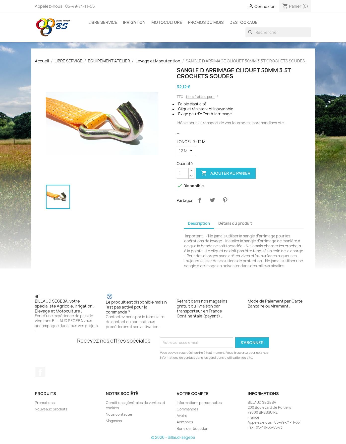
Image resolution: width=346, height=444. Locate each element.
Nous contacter (119, 414)
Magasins (114, 420)
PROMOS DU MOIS (206, 22)
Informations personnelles (199, 402)
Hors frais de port (200, 96)
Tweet (212, 200)
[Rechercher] (278, 32)
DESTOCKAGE (243, 22)
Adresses (185, 422)
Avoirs (182, 415)
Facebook (40, 372)
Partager (200, 200)
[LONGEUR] (186, 150)
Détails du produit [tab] (235, 223)
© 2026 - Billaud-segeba (173, 437)
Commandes (187, 409)
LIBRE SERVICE (102, 22)
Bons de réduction (192, 428)
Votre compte (193, 393)
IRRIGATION (134, 22)
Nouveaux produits (51, 409)
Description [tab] (199, 223)
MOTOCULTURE (166, 22)
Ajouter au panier (225, 173)
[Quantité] (183, 173)
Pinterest (225, 200)
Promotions (45, 402)
